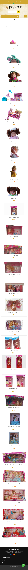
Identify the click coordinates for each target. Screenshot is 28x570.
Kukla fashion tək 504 (14, 426)
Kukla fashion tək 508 (14, 445)
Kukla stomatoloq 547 (14, 293)
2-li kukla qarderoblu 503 (14, 541)
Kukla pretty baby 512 (14, 407)
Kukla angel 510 (14, 350)
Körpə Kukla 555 (14, 160)
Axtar (18, 12)
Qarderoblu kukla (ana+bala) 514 (14, 465)
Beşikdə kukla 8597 (14, 103)
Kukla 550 (14, 198)
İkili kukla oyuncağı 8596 (14, 122)
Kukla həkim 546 (14, 236)
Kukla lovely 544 (14, 255)
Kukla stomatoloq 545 (14, 274)
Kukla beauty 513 (14, 369)
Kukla (15, 19)
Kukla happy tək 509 (14, 312)
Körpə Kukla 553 (14, 84)
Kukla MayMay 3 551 (14, 65)
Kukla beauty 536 (14, 217)
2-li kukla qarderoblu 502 (14, 522)
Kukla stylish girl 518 (14, 331)
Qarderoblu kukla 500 (14, 484)
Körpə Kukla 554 (14, 141)
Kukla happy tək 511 (14, 388)
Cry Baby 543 (14, 46)
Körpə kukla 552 (14, 179)
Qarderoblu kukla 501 (14, 503)
